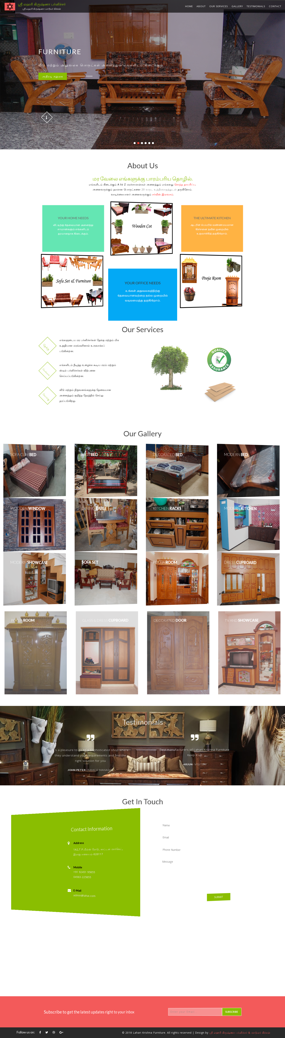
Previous (31, 758)
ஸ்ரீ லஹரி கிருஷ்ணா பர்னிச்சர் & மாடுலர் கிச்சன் (239, 1032)
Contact (275, 6)
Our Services (218, 6)
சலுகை (52, 76)
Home (189, 6)
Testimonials (256, 6)
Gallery (237, 6)
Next (255, 758)
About (201, 6)
